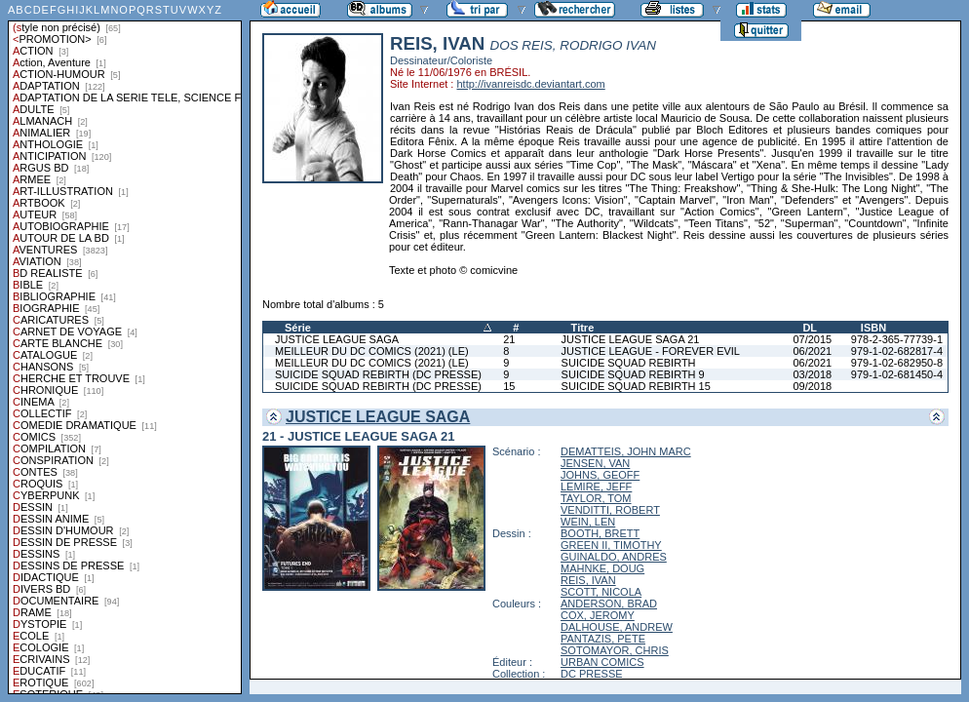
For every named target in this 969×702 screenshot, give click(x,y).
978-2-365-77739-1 (897, 339)
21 (509, 339)
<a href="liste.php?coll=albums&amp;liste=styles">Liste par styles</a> (125, 347)
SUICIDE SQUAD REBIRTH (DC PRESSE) (378, 374)
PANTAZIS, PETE (603, 638)
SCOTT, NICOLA (601, 592)
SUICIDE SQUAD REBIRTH (629, 363)
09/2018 (812, 386)
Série (298, 327)
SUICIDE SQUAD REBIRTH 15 (636, 386)
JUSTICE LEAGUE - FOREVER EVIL (651, 351)
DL (809, 327)
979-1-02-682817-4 (897, 351)
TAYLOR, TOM (596, 498)
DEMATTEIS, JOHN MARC (626, 451)
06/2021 (812, 351)
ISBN (873, 327)
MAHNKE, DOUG (602, 568)
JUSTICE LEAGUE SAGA (337, 339)
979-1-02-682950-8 (897, 363)
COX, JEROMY (598, 615)
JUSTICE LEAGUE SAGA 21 (631, 339)
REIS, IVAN (588, 580)
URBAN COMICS (602, 662)
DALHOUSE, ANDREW (617, 627)
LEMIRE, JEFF (596, 486)
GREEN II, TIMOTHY (611, 545)
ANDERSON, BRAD (609, 603)
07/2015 (812, 339)
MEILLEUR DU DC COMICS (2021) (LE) (372, 351)
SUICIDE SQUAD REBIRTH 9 (633, 374)
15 (509, 386)
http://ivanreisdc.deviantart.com (530, 84)
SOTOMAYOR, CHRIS (615, 650)
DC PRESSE (592, 674)
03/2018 (812, 374)
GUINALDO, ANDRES (614, 557)
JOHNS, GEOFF (600, 475)
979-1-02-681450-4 (897, 374)
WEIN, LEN (588, 521)
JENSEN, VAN (595, 463)
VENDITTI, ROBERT (610, 510)
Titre (583, 327)
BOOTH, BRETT (600, 533)
